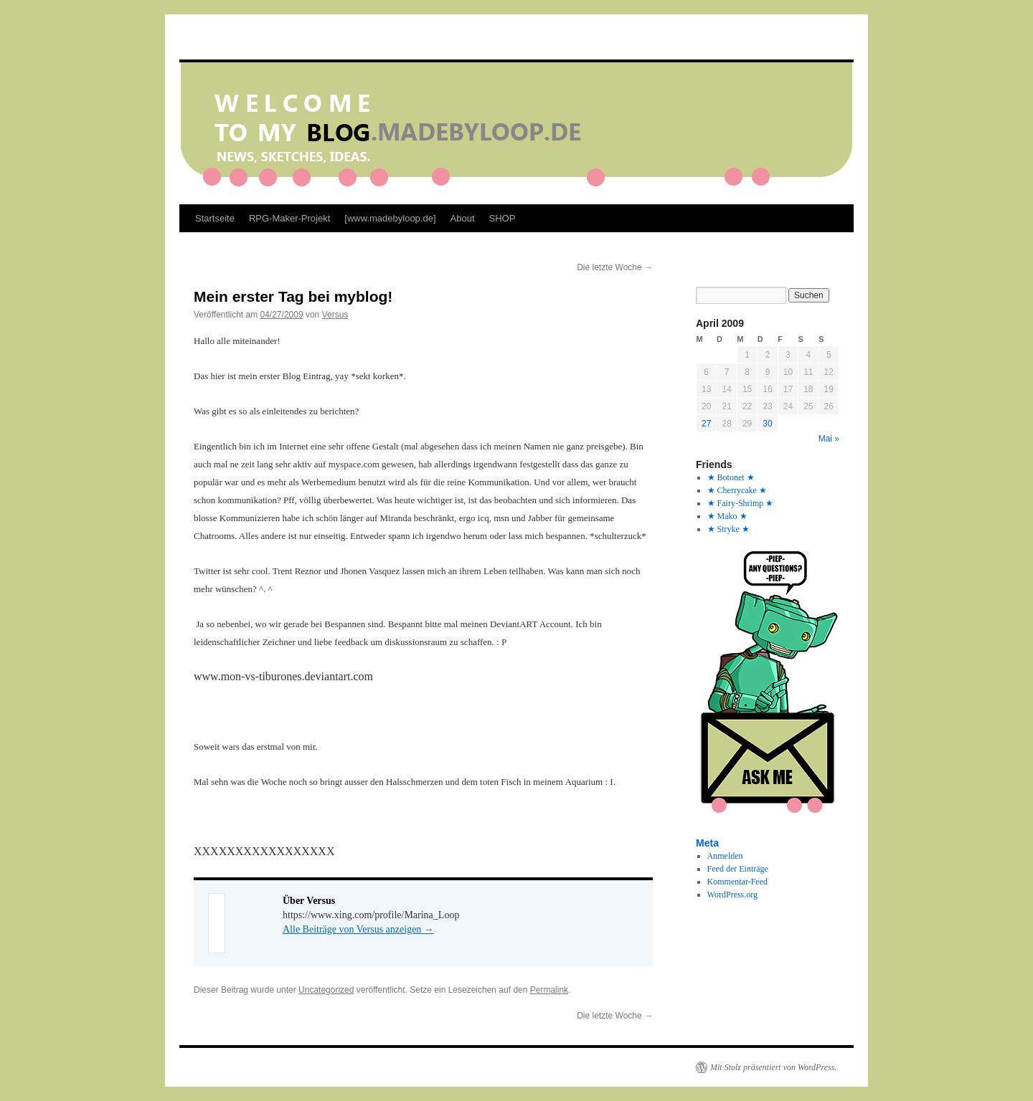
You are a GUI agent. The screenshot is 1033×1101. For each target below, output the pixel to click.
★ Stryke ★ (728, 529)
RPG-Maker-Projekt (289, 218)
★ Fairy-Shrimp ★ (740, 503)
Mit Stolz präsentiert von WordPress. (773, 1067)
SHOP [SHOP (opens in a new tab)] (502, 218)
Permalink (549, 990)
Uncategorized (326, 990)
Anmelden (725, 856)
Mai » (829, 439)
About (463, 218)
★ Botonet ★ (731, 477)
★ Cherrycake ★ (737, 490)
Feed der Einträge (737, 869)
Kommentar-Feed (737, 882)
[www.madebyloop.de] (389, 218)
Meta (707, 843)
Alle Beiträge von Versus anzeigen (358, 929)
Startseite (215, 218)
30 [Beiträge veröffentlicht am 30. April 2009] (767, 424)
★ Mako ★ (727, 516)
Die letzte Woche (615, 267)
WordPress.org (732, 895)
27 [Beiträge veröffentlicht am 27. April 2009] (706, 424)
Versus (335, 315)
